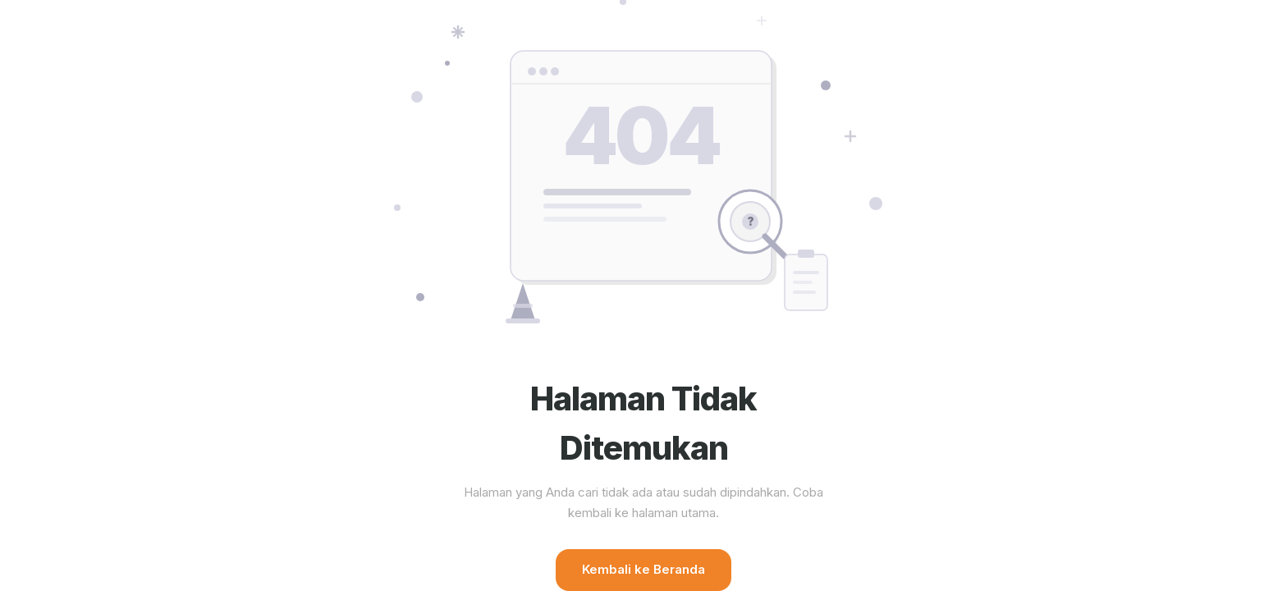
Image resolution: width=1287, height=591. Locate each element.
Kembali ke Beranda (643, 569)
